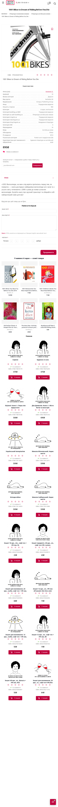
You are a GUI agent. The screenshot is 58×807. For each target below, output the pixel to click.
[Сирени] (15, 349)
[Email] (17, 165)
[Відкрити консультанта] (53, 802)
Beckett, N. (10, 293)
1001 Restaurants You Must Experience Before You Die (29, 290)
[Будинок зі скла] (42, 349)
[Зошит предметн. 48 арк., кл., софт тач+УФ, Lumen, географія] (42, 532)
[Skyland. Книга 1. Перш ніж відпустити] (15, 395)
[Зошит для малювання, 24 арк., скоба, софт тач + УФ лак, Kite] (15, 578)
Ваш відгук (5, 215)
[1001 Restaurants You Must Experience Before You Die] (29, 274)
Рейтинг (4, 237)
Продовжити (48, 252)
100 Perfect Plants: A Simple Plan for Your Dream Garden (10, 326)
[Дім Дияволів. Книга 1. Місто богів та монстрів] (42, 395)
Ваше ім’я (5, 209)
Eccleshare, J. (48, 293)
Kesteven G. (49, 91)
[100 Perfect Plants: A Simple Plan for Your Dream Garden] (10, 311)
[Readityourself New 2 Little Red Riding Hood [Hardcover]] (47, 311)
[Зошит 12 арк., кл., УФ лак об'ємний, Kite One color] (42, 578)
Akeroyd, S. (10, 329)
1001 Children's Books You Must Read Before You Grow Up (47, 290)
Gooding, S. (29, 329)
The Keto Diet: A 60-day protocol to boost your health (29, 326)
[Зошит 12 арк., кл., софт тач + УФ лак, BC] (42, 624)
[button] (28, 2)
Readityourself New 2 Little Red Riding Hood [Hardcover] (48, 326)
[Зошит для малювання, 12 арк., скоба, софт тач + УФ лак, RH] (15, 624)
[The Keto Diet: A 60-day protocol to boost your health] (29, 311)
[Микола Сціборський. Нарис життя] (42, 486)
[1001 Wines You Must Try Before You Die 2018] (10, 274)
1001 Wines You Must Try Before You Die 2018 (10, 290)
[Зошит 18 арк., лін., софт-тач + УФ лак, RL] (15, 532)
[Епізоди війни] (15, 486)
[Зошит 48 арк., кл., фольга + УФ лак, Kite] (15, 669)
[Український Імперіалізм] (15, 440)
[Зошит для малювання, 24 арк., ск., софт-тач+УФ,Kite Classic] (42, 669)
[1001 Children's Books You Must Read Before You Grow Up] (47, 274)
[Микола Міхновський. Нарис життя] (42, 440)
